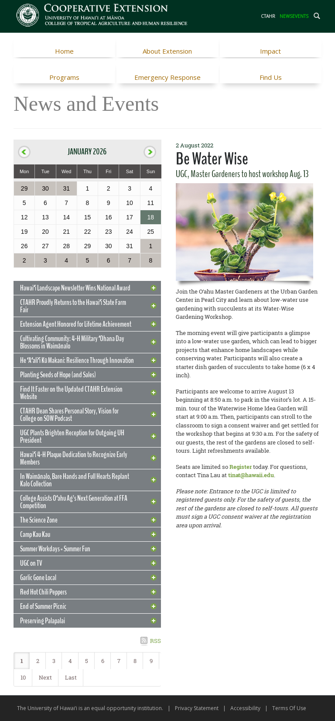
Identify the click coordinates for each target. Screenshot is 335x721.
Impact (270, 51)
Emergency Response (167, 77)
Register (240, 467)
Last (71, 677)
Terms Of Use (289, 708)
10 (23, 677)
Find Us (271, 77)
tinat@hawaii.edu (251, 475)
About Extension (167, 51)
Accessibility (245, 708)
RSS (155, 641)
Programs (64, 77)
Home (64, 51)
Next (45, 677)
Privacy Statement (197, 708)
